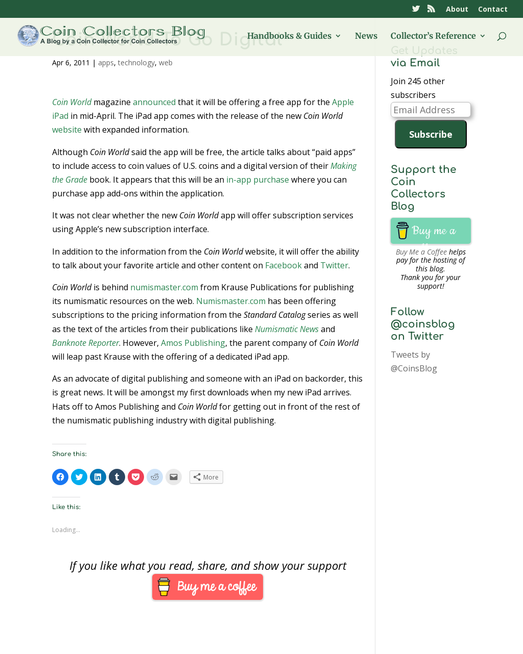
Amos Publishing (193, 342)
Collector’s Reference (433, 36)
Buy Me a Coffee (421, 252)
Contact (493, 10)
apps (106, 62)
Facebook (283, 265)
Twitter (334, 265)
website (67, 129)
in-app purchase (257, 179)
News (366, 36)
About (457, 10)
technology (136, 62)
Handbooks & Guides (289, 36)
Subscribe (431, 134)
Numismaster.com (231, 301)
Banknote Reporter (85, 342)
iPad (60, 115)
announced (154, 102)
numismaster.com (164, 287)
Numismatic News (287, 329)
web (166, 62)
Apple (343, 102)
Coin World (71, 102)
